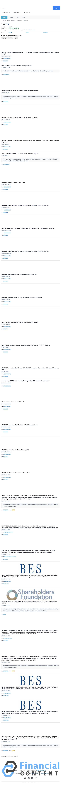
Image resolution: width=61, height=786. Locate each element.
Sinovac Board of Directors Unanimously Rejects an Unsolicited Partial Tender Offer (25, 205)
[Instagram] (36, 778)
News (8, 20)
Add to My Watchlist (30, 30)
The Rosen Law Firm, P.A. (8, 638)
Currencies (13, 20)
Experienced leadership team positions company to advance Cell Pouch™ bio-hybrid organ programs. (28, 71)
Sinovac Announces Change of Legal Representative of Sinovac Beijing (22, 297)
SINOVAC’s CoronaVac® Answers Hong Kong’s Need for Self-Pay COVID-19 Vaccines (26, 345)
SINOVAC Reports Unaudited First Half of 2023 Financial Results (20, 322)
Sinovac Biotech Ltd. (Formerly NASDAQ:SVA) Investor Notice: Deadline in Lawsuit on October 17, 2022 (29, 602)
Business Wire (5, 124)
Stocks (11, 17)
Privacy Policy (35, 773)
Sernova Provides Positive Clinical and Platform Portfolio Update (20, 153)
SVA (7, 24)
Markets (4, 17)
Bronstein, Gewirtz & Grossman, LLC (10, 556)
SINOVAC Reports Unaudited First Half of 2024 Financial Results (20, 118)
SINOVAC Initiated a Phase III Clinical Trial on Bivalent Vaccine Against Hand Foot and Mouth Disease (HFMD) (30, 53)
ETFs (17, 17)
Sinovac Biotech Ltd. (7, 58)
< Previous (3, 38)
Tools (24, 17)
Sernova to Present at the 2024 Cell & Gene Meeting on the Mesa (20, 90)
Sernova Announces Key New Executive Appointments (17, 65)
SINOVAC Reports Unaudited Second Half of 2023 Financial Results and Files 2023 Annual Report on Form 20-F (30, 141)
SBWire (4, 614)
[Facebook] (28, 778)
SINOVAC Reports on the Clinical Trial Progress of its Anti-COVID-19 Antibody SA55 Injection (28, 228)
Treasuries (25, 20)
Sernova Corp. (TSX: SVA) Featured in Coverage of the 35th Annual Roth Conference (25, 381)
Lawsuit (13, 671)
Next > (15, 38)
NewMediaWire (5, 101)
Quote (10, 32)
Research (45, 32)
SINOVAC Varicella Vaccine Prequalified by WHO (15, 450)
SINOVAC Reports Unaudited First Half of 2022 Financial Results (20, 425)
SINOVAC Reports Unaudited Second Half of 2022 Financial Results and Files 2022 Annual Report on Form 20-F (30, 368)
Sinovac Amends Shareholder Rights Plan (13, 182)
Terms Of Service (45, 773)
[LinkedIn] (32, 778)
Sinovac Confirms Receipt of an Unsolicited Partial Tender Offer (20, 274)
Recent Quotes (5, 12)
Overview (4, 20)
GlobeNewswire (5, 583)
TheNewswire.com (6, 74)
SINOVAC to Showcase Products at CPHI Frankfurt (16, 473)
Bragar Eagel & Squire (7, 581)
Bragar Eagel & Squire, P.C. (8, 532)
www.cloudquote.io (41, 770)
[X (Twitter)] (25, 778)
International (19, 20)
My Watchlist (16, 12)
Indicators (26, 12)
